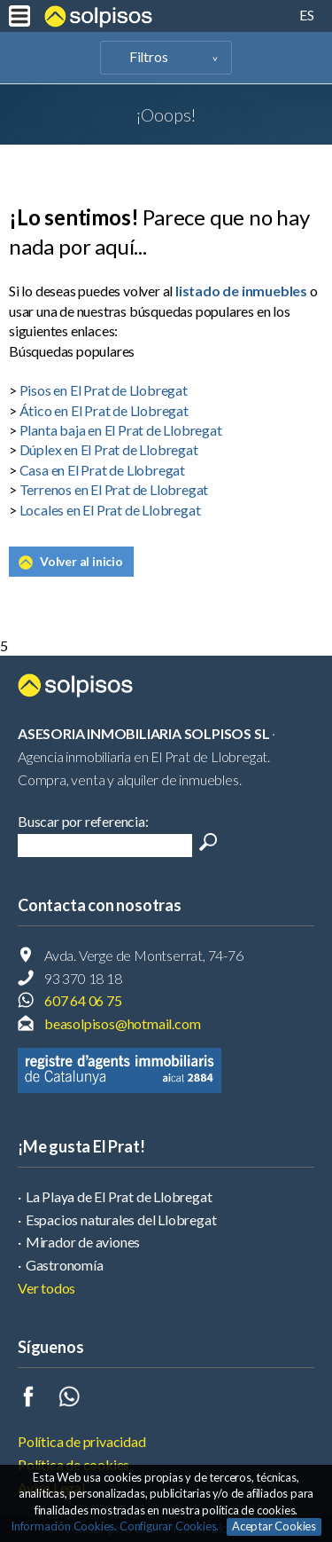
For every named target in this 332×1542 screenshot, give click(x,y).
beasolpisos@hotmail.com (122, 1023)
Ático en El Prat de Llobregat (104, 410)
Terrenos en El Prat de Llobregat (114, 489)
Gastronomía (65, 1264)
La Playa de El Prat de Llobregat (119, 1196)
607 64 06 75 (83, 1000)
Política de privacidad (82, 1441)
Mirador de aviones (83, 1241)
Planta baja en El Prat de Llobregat (120, 429)
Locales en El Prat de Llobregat (110, 509)
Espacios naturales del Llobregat (121, 1219)
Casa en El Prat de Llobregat (102, 469)
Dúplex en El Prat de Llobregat (108, 449)
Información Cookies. (64, 1526)
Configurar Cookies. (170, 1526)
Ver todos (46, 1287)
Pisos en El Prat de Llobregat (103, 390)
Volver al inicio (81, 561)
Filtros (148, 56)
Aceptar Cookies (274, 1526)
